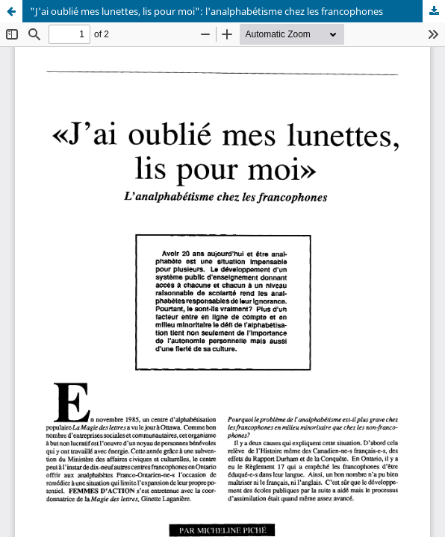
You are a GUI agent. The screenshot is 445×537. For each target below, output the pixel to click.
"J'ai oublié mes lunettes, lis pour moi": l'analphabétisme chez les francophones (206, 11)
